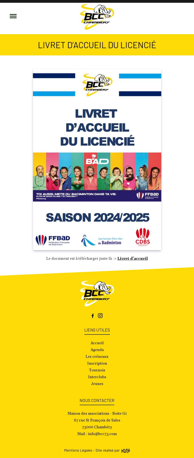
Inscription (97, 363)
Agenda (97, 349)
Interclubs (97, 377)
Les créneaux (97, 356)
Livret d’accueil (133, 258)
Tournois (97, 370)
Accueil (97, 343)
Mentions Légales (78, 450)
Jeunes (97, 383)
